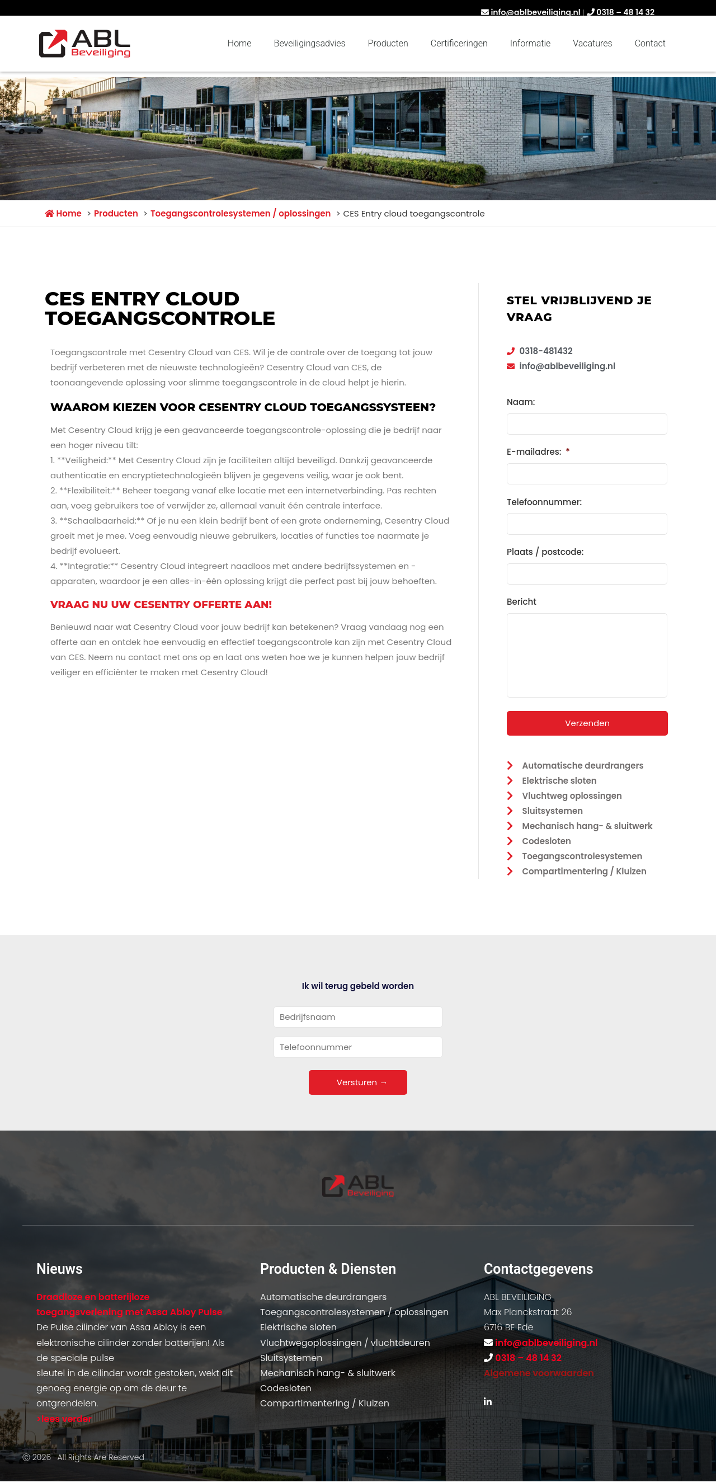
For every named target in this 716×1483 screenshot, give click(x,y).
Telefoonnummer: (544, 500)
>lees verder (64, 1417)
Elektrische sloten (298, 1326)
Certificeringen (459, 43)
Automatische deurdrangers (323, 1295)
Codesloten (286, 1386)
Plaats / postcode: (545, 549)
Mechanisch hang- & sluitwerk (327, 1371)
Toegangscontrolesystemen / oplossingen (354, 1310)
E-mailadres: (538, 451)
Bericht (521, 598)
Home (240, 43)
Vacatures (592, 43)
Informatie (530, 43)
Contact (650, 43)
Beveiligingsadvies (310, 43)
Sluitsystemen (291, 1356)
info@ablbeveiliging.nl (535, 12)
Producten (388, 43)
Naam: (521, 402)
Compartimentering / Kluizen (324, 1402)
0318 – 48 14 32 (625, 12)
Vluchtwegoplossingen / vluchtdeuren (345, 1341)
